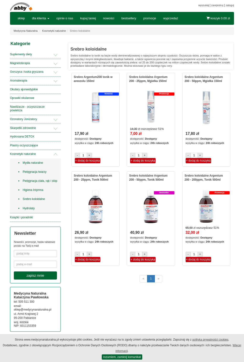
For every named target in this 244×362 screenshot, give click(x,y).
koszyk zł (218, 18)
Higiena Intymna (33, 190)
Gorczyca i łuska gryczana (26, 71)
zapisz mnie (35, 275)
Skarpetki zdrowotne (23, 128)
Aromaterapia (18, 80)
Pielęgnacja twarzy (34, 171)
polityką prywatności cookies (210, 339)
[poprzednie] (143, 278)
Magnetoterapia (20, 63)
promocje (149, 18)
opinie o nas (64, 18)
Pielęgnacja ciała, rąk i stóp (40, 181)
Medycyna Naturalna (26, 30)
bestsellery (128, 18)
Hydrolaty (29, 208)
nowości (108, 18)
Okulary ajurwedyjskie (24, 89)
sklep (21, 18)
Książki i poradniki (21, 217)
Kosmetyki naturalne (54, 30)
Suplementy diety (21, 54)
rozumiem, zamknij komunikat (122, 357)
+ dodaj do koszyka (87, 160)
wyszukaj (203, 5)
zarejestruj (217, 5)
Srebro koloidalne (34, 199)
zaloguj (230, 5)
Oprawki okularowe (22, 98)
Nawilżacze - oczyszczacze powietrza (27, 108)
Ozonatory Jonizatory (23, 119)
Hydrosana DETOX (22, 136)
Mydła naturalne (33, 162)
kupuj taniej (88, 18)
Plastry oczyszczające (24, 145)
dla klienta (40, 18)
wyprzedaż (170, 18)
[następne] (159, 278)
